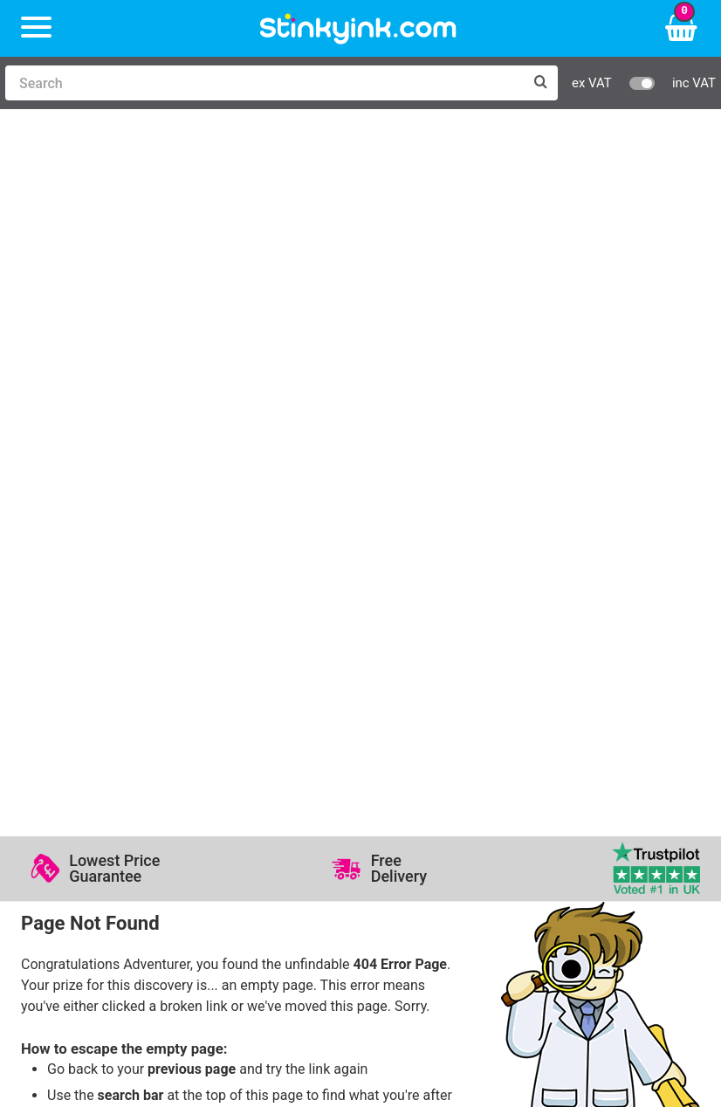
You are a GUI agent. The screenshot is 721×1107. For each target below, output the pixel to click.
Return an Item (236, 740)
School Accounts (570, 740)
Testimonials (409, 715)
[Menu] (36, 28)
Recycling (221, 767)
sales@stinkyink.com (193, 472)
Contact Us (225, 715)
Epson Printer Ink (93, 740)
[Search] (264, 82)
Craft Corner (229, 792)
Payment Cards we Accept (599, 767)
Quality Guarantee (424, 740)
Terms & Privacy (419, 767)
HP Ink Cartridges (94, 690)
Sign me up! (74, 889)
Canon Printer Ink (94, 715)
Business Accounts (577, 715)
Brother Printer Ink (96, 767)
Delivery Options (568, 690)
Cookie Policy (411, 792)
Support (393, 690)
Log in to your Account (261, 690)
